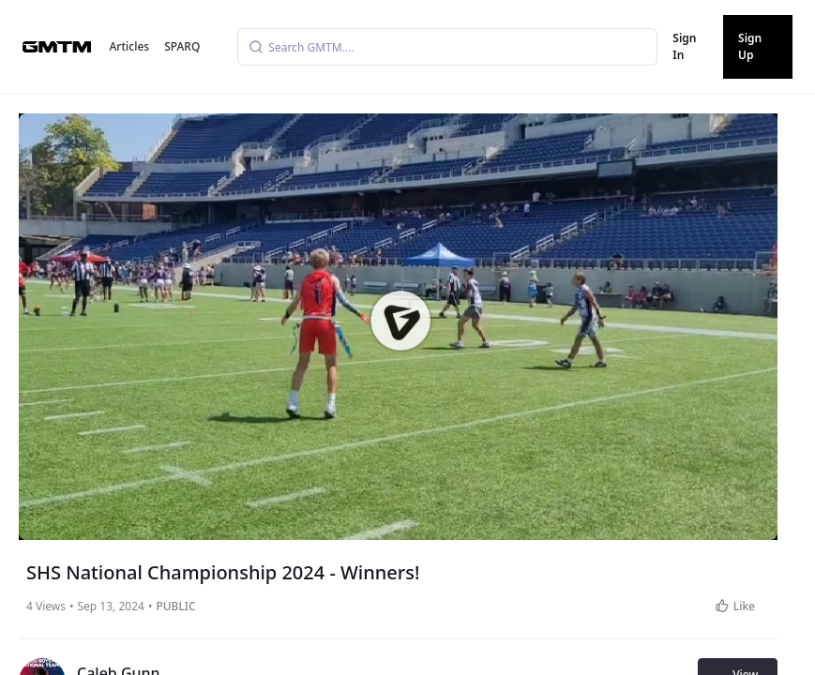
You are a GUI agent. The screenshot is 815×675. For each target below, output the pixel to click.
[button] (399, 319)
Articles (130, 46)
